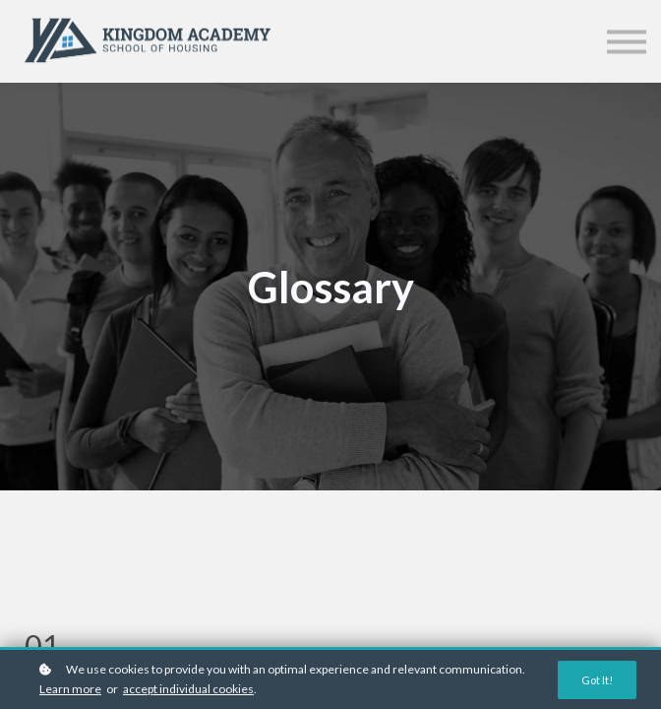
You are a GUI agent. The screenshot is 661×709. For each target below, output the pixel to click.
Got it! (597, 680)
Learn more (70, 688)
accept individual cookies (188, 688)
